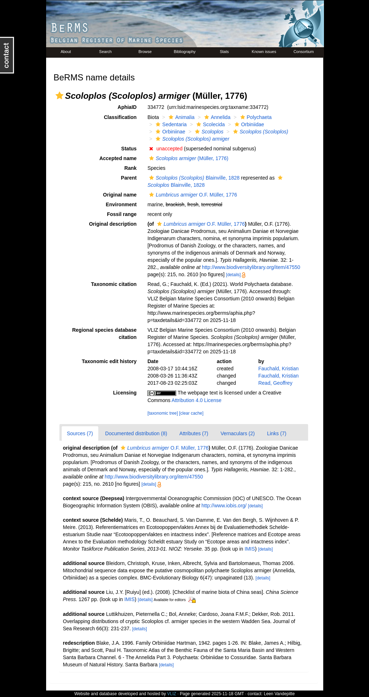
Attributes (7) (193, 433)
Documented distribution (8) (136, 433)
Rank (130, 168)
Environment (121, 204)
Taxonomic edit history (109, 361)
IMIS (250, 549)
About (66, 51)
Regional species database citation (104, 333)
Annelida (217, 117)
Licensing (125, 393)
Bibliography (185, 51)
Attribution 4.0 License (197, 400)
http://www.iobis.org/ (223, 505)
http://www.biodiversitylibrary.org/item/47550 (251, 267)
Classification (120, 117)
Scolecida (210, 124)
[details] (233, 274)
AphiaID (127, 107)
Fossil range (122, 214)
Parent (129, 178)
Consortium (303, 51)
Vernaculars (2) (238, 433)
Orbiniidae (248, 124)
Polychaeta (255, 117)
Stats (224, 51)
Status (129, 148)
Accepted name (118, 158)
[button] (59, 95)
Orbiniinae (169, 131)
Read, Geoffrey (275, 383)
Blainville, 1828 (193, 178)
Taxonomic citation (114, 284)
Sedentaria (170, 124)
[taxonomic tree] (162, 413)
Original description (113, 224)
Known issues (264, 51)
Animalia (181, 117)
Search (105, 51)
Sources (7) (80, 433)
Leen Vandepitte (279, 693)
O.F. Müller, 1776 (192, 195)
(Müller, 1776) (187, 158)
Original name (120, 195)
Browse (145, 51)
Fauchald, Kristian (278, 368)
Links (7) (276, 433)
